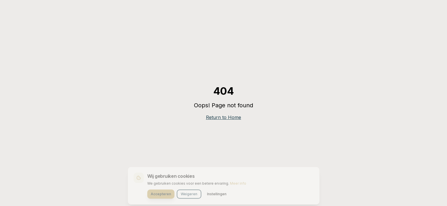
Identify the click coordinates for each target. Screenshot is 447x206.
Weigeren (189, 195)
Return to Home (223, 117)
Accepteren (161, 195)
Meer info (238, 184)
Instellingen (217, 195)
